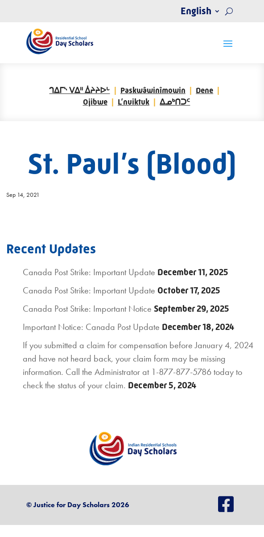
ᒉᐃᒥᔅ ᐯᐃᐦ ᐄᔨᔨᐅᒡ (79, 90)
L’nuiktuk (133, 102)
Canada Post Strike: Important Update (89, 272)
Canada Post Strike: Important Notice (87, 308)
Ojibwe (95, 102)
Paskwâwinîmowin (153, 90)
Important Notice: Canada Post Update (91, 327)
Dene (204, 90)
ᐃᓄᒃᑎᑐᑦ (175, 102)
